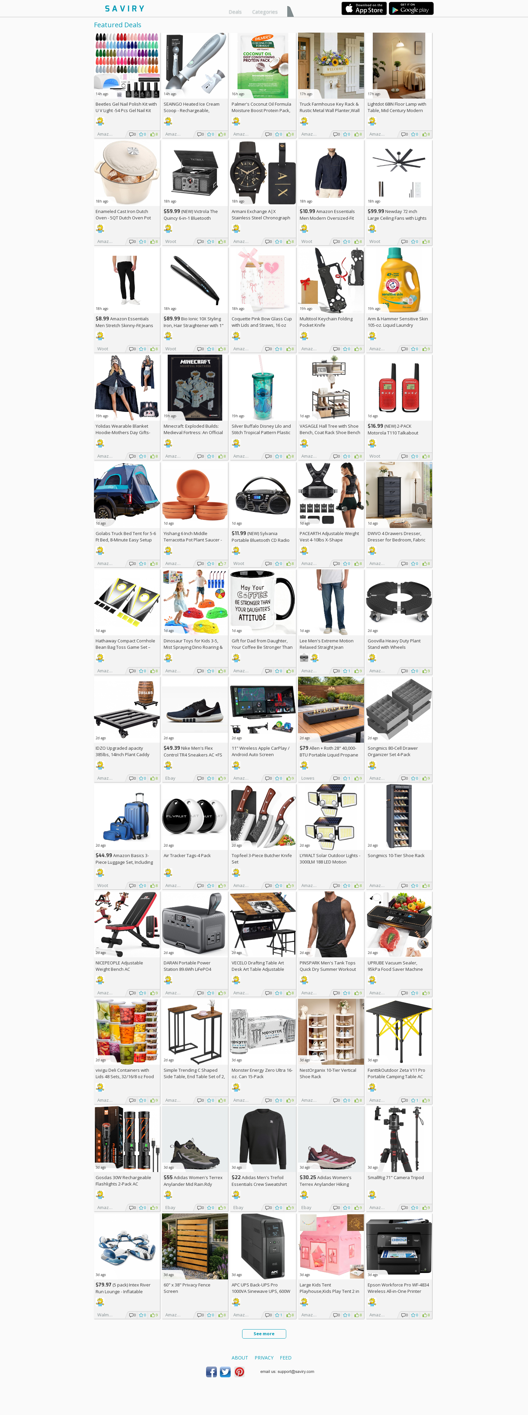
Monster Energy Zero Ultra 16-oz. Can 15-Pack (262, 1073)
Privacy (264, 1357)
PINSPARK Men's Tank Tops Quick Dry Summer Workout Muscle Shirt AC (328, 969)
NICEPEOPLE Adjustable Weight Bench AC (119, 966)
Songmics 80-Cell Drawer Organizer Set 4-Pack (393, 751)
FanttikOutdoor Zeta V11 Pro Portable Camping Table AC (396, 1073)
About (240, 1357)
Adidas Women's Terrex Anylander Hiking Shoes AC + (326, 1184)
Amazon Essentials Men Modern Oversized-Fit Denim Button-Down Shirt (327, 217)
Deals (235, 11)
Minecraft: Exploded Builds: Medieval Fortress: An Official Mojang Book (193, 432)
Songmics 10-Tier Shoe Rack (396, 855)
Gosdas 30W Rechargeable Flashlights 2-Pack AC (123, 1180)
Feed (286, 1357)
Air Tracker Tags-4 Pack (187, 855)
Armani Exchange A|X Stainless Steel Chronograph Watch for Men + (261, 217)
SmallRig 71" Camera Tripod (396, 1177)
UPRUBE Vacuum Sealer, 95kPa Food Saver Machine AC (395, 969)
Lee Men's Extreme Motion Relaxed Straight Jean (327, 644)
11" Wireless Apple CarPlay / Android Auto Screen (261, 751)
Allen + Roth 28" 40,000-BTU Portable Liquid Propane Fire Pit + (329, 754)
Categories (265, 11)
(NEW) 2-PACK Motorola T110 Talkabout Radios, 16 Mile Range (393, 432)
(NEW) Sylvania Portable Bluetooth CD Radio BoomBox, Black (261, 540)
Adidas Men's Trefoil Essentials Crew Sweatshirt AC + (259, 1184)
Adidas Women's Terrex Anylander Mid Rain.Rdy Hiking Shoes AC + (193, 1184)
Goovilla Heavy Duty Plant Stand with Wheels (394, 644)
